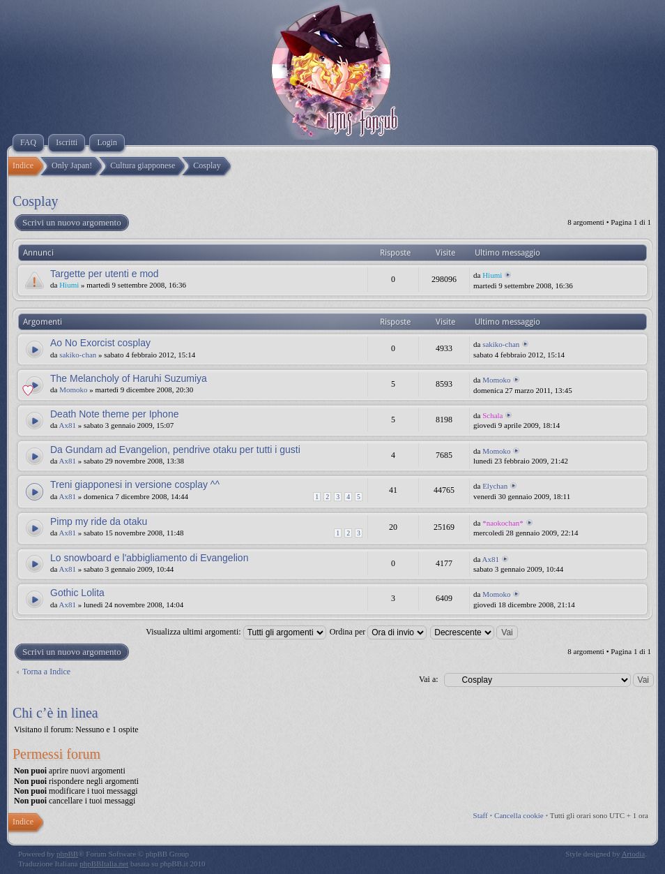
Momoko (73, 389)
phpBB (67, 854)
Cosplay (36, 201)
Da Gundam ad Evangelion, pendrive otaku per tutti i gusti (175, 449)
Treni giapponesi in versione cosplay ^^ (135, 484)
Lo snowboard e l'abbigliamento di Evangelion (149, 557)
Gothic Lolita (77, 592)
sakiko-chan (77, 354)
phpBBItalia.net (103, 863)
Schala (492, 415)
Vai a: (428, 679)
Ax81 (67, 425)
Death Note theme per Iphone (114, 414)
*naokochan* (502, 523)
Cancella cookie (519, 815)
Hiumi (69, 285)
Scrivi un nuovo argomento (71, 223)
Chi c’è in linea (55, 712)
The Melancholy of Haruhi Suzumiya (128, 378)
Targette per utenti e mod (104, 273)
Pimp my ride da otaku (98, 521)
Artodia (633, 854)
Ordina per (378, 632)
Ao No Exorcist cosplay (100, 342)
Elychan (494, 486)
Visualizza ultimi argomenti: (236, 632)
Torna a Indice (46, 671)
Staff (480, 815)
